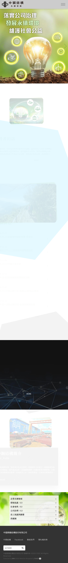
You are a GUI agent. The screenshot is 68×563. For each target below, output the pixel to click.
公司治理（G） (34, 511)
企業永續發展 (34, 499)
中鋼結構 (7, 539)
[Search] (12, 548)
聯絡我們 (30, 539)
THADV (36, 558)
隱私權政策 (43, 539)
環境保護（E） (34, 503)
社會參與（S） (34, 507)
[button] (65, 46)
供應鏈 (34, 519)
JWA (13, 558)
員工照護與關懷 (34, 515)
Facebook (19, 539)
